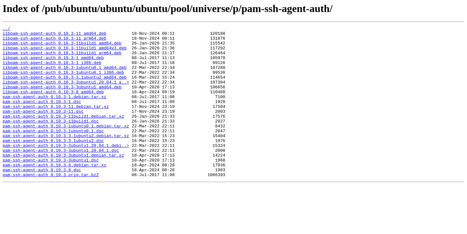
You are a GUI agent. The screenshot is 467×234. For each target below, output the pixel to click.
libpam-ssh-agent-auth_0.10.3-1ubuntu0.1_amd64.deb (64, 76)
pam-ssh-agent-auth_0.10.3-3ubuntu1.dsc (51, 187)
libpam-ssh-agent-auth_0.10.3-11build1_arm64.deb (62, 58)
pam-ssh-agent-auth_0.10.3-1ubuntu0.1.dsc (53, 152)
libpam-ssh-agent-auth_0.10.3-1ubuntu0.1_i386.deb (63, 82)
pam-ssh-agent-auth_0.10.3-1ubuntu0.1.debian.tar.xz (66, 146)
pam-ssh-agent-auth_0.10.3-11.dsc (43, 129)
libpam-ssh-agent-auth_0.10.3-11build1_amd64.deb (62, 47)
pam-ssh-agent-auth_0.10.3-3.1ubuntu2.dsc (53, 164)
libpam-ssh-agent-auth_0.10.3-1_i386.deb (52, 70)
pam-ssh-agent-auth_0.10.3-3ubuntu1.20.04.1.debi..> (66, 170)
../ (6, 29)
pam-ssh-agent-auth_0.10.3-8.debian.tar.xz (54, 193)
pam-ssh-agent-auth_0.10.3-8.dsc (42, 199)
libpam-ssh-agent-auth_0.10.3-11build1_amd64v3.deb (64, 53)
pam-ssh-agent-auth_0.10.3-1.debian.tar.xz (54, 111)
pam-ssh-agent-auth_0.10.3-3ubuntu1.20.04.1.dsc (61, 175)
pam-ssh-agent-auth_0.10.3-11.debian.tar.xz (56, 123)
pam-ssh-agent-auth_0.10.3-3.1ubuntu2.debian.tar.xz (66, 158)
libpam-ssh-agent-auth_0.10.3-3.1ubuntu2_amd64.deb (64, 88)
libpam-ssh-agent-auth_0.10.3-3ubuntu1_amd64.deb (62, 99)
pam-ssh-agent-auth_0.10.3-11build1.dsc (51, 140)
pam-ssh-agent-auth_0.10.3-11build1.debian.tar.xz (63, 134)
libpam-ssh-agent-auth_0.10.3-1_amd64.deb (53, 64)
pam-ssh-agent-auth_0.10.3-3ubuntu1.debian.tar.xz (63, 181)
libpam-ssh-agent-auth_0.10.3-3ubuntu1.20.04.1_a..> (66, 94)
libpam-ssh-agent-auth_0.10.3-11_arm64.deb (54, 41)
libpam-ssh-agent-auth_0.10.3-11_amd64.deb (54, 35)
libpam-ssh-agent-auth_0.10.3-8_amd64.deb (53, 105)
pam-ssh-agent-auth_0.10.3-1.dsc (42, 117)
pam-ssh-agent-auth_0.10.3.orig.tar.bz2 (51, 205)
